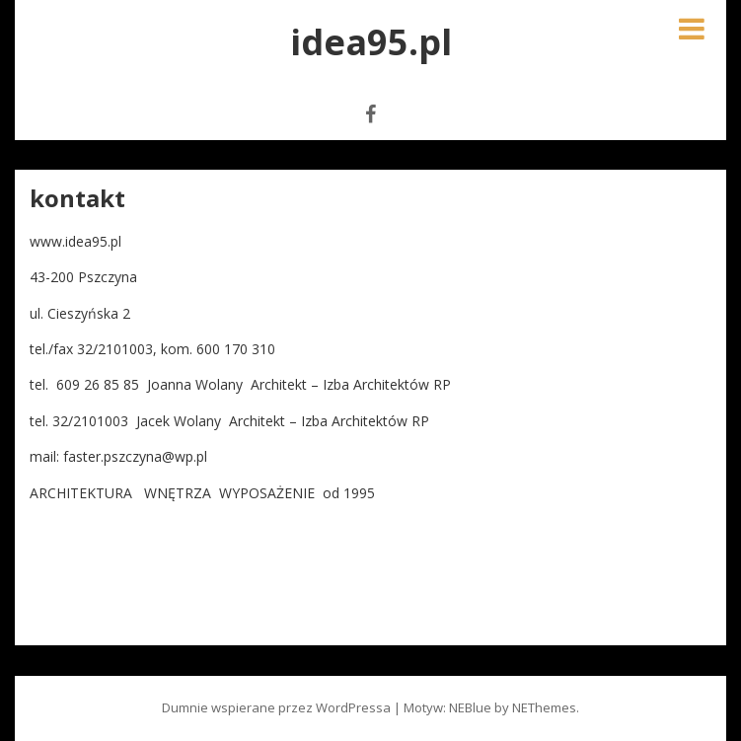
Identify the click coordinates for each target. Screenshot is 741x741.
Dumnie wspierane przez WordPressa (276, 707)
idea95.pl (371, 42)
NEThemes (544, 707)
